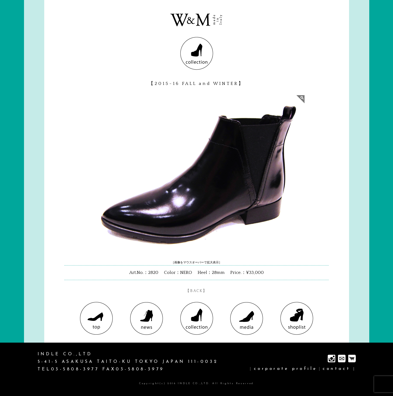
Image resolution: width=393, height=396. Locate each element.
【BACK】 (196, 291)
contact (336, 369)
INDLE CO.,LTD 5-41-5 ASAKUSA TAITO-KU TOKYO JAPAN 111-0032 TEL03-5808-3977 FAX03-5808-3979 (127, 361)
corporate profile (285, 369)
